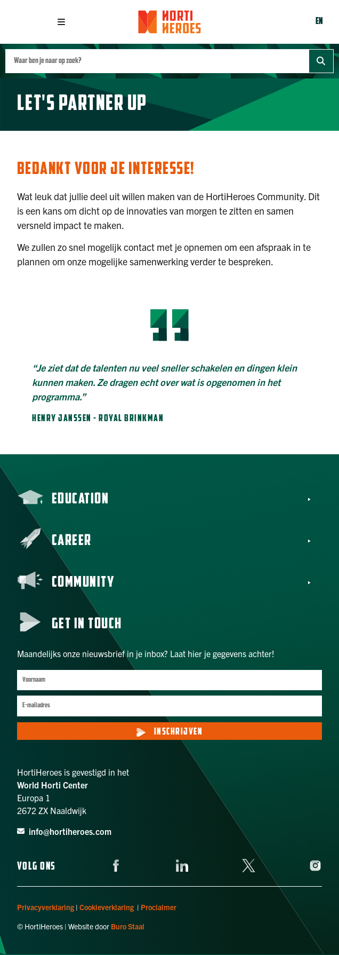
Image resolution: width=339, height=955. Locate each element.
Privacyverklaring (45, 907)
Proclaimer (158, 907)
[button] (61, 21)
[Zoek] (321, 61)
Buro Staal (127, 926)
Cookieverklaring (106, 907)
